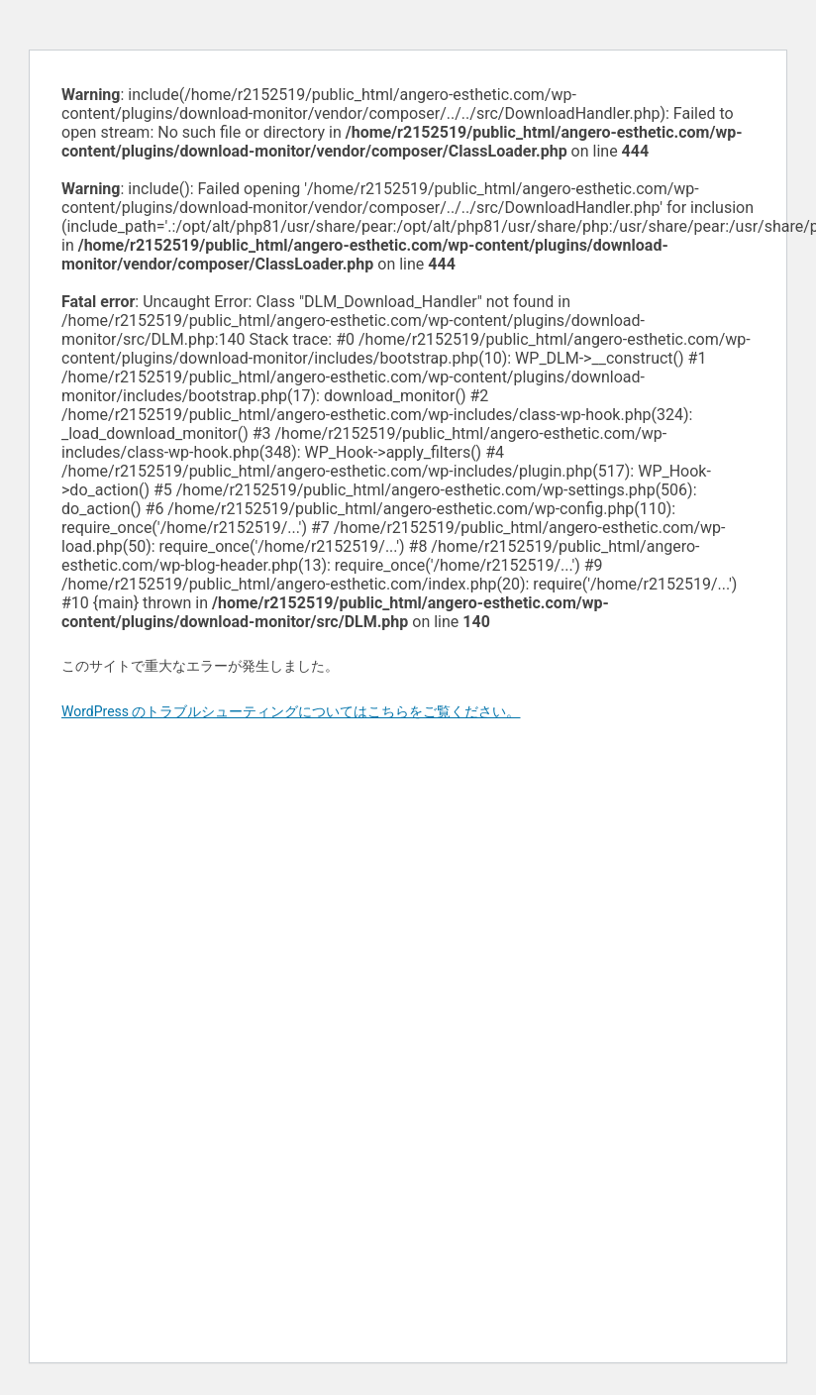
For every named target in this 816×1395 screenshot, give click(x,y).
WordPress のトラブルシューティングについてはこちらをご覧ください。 (291, 711)
